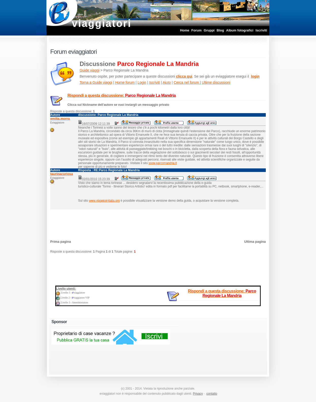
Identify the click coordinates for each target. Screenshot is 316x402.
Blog (220, 30)
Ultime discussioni (216, 82)
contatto (211, 393)
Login (141, 82)
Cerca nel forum (187, 82)
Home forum (125, 82)
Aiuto (167, 82)
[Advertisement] (158, 223)
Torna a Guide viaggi (96, 82)
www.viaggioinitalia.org (104, 200)
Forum (196, 30)
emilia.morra (60, 118)
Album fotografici (240, 30)
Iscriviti (261, 30)
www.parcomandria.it (163, 163)
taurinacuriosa (61, 174)
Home (184, 30)
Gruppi (209, 30)
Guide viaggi (89, 70)
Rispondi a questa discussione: (121, 95)
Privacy (198, 393)
